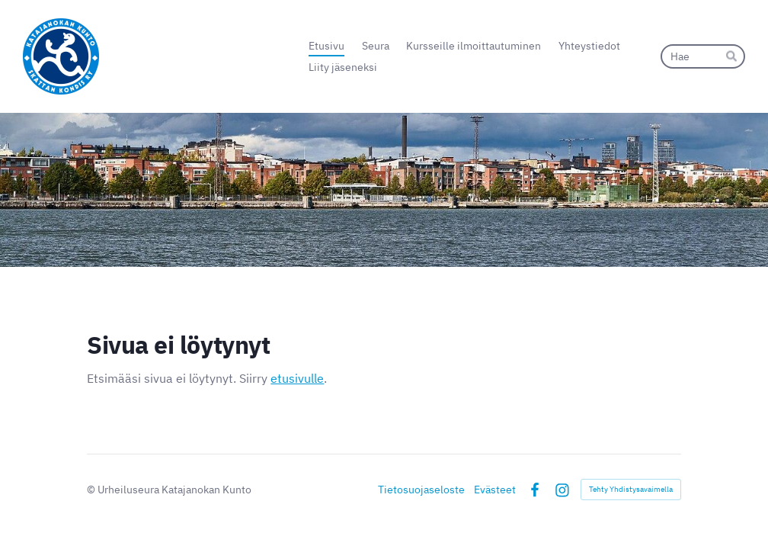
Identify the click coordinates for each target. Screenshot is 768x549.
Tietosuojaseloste (421, 489)
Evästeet (495, 489)
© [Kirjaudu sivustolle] (92, 489)
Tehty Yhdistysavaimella (631, 489)
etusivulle (297, 378)
